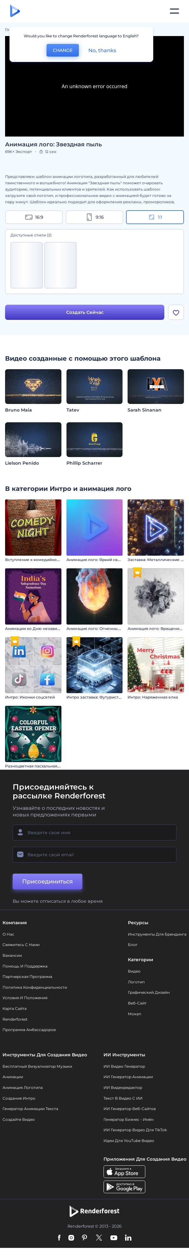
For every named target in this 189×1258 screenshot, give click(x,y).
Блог (133, 944)
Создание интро (19, 1098)
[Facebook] (59, 1238)
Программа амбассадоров (29, 1029)
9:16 (94, 217)
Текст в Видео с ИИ (123, 1098)
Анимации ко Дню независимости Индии (46, 628)
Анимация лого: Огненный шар (97, 628)
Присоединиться (47, 881)
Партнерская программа (27, 976)
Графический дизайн (149, 992)
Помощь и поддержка (25, 966)
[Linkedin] (128, 1238)
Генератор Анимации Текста (30, 1108)
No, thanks (102, 50)
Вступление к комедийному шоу (38, 559)
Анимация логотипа (23, 1087)
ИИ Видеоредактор (123, 1087)
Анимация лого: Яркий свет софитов (103, 559)
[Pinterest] (85, 1238)
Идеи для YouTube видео (129, 1140)
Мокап (134, 1013)
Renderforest (15, 1019)
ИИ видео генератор (124, 1066)
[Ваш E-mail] (94, 855)
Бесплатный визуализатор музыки (37, 1066)
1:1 (155, 217)
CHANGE (62, 50)
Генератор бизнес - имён (129, 1119)
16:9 (34, 217)
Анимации (13, 1076)
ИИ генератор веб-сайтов (130, 1108)
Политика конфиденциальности (35, 987)
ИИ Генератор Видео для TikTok (135, 1129)
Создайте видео (19, 1119)
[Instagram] (71, 1238)
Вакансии (12, 955)
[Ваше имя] (94, 832)
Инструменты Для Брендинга (157, 934)
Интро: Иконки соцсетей (30, 697)
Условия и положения (25, 997)
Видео (134, 971)
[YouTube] (113, 1238)
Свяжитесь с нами (21, 944)
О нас (8, 934)
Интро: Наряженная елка (153, 697)
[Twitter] (99, 1238)
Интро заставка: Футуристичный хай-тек (106, 697)
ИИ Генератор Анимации (128, 1076)
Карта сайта (15, 1008)
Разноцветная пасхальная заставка (40, 766)
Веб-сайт (137, 1003)
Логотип (136, 982)
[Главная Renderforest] (15, 11)
